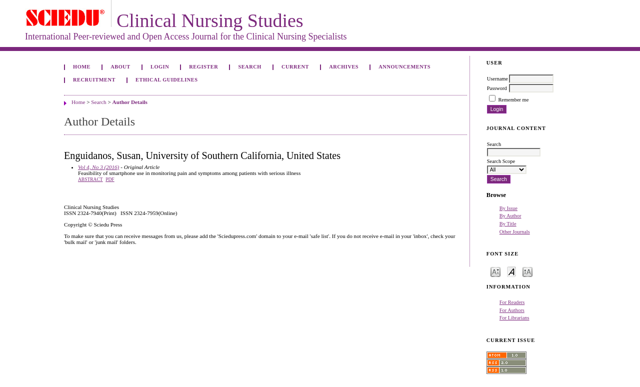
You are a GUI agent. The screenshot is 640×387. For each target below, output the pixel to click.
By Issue (509, 208)
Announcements (404, 67)
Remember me (513, 99)
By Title (508, 223)
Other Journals (515, 231)
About (120, 67)
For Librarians (515, 317)
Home (81, 67)
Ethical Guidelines (167, 79)
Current (295, 67)
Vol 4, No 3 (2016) (98, 167)
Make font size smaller (495, 271)
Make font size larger (527, 271)
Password (497, 88)
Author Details (130, 102)
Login (159, 67)
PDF (110, 179)
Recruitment (94, 79)
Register (203, 67)
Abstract (90, 179)
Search (249, 67)
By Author (511, 215)
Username (497, 79)
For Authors (512, 310)
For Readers (512, 302)
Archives (343, 67)
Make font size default (511, 271)
